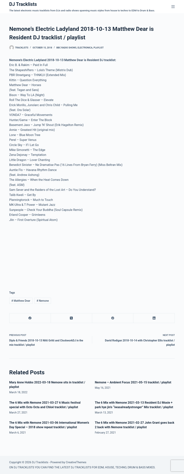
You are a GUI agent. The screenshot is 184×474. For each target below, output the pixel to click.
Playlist (99, 47)
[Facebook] (30, 318)
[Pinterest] (113, 318)
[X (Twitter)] (71, 318)
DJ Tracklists (23, 4)
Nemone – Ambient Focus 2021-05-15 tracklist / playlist (133, 382)
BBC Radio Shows (66, 47)
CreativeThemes (76, 462)
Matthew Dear (21, 300)
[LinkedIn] (154, 318)
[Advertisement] (41, 253)
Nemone (43, 300)
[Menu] (173, 6)
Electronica (84, 47)
